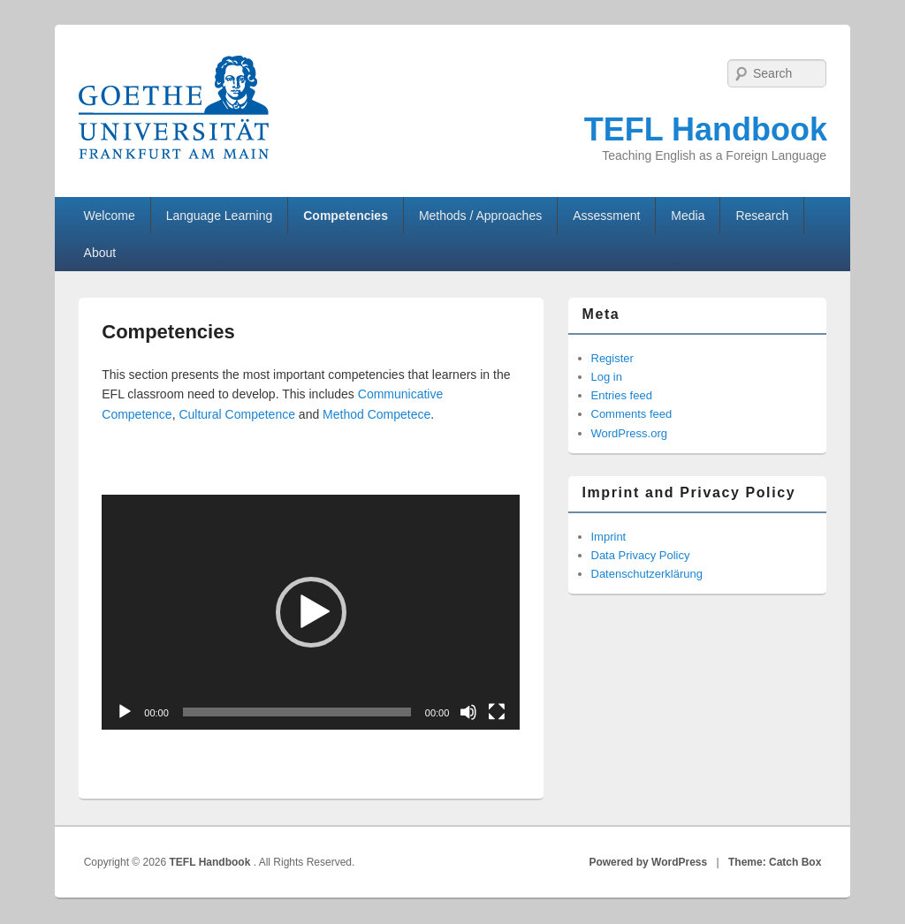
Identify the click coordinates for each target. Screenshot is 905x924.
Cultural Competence (237, 414)
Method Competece (376, 414)
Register (612, 358)
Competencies (345, 215)
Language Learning (219, 215)
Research (761, 215)
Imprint (609, 536)
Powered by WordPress (648, 862)
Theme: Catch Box (774, 862)
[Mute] (468, 712)
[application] (311, 612)
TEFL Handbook (705, 129)
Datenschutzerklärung (647, 573)
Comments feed (632, 413)
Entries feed (621, 395)
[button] (311, 612)
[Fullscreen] (497, 712)
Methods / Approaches (480, 215)
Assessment (606, 215)
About (100, 253)
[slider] (297, 712)
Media (687, 215)
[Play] (124, 712)
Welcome (109, 215)
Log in (606, 376)
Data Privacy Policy (640, 555)
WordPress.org (629, 433)
